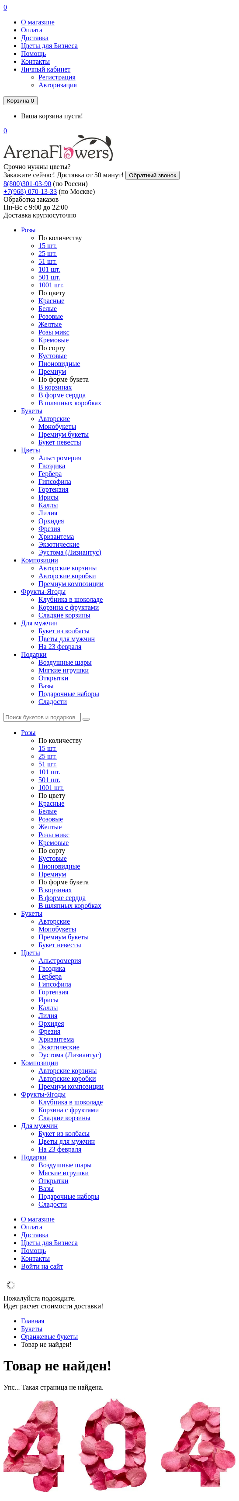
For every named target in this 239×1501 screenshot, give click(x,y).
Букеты (31, 410)
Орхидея (51, 520)
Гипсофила (54, 481)
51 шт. (47, 261)
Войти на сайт (42, 1266)
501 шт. (49, 277)
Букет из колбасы (64, 631)
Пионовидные (59, 363)
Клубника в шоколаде (70, 599)
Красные (51, 300)
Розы (28, 230)
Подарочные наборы (68, 693)
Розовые (50, 316)
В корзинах (55, 387)
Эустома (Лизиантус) (69, 552)
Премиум (52, 371)
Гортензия (53, 489)
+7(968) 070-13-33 (30, 191)
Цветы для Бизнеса (49, 45)
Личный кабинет (45, 69)
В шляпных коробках (69, 403)
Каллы (48, 505)
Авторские (54, 418)
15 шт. (47, 245)
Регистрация (57, 77)
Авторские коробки (67, 576)
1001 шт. (51, 285)
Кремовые (53, 340)
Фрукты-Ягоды (43, 591)
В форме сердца (62, 395)
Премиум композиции (71, 583)
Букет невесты (59, 442)
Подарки (34, 654)
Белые (47, 308)
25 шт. (47, 253)
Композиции (39, 560)
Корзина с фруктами (68, 607)
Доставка (34, 37)
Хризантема (56, 536)
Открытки (53, 678)
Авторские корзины (67, 568)
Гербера (50, 473)
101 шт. (49, 269)
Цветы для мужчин (66, 638)
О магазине (38, 22)
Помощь (33, 53)
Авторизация (57, 85)
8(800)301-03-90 (27, 183)
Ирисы (48, 497)
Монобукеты (57, 426)
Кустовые (52, 355)
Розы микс (53, 332)
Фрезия (49, 528)
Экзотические (59, 544)
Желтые (50, 324)
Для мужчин (39, 623)
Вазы (46, 686)
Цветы (30, 450)
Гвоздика (51, 465)
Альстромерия (59, 458)
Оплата (31, 30)
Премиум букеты (63, 434)
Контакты (35, 61)
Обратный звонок (152, 175)
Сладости (52, 701)
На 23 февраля (59, 646)
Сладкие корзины (64, 615)
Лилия (47, 513)
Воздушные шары (65, 662)
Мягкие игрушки (63, 670)
